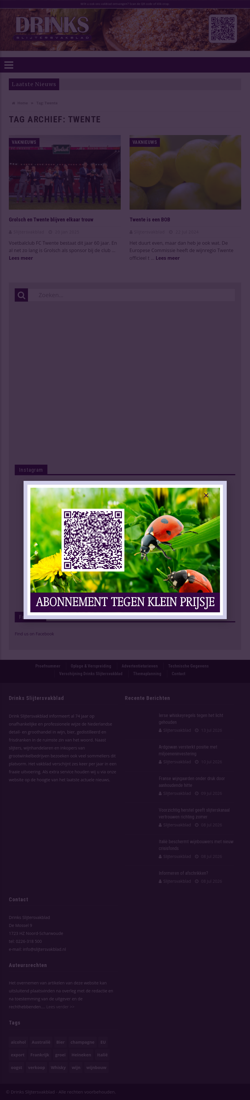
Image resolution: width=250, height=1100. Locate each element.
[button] (206, 495)
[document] (125, 550)
